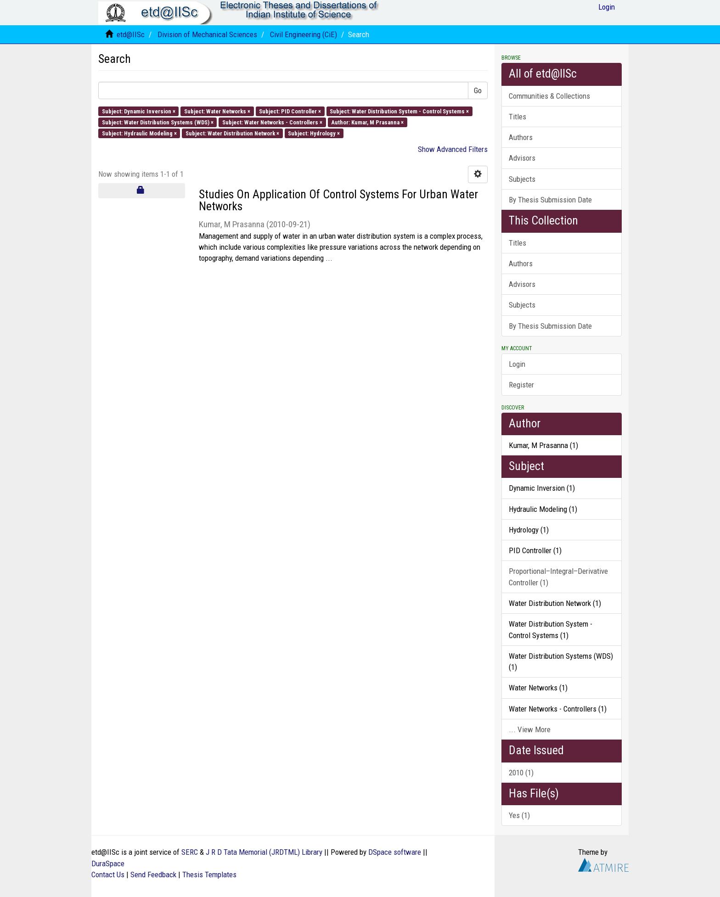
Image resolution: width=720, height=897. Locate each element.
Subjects (522, 179)
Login (517, 364)
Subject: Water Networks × (217, 110)
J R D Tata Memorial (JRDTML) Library (264, 852)
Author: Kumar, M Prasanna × (367, 121)
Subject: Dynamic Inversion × (138, 110)
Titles (517, 116)
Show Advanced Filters (453, 149)
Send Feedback (153, 874)
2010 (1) (521, 772)
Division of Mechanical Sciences (207, 34)
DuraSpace (107, 863)
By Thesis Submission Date (550, 199)
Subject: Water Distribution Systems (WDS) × (158, 121)
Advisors (522, 158)
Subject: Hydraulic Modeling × (139, 133)
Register (521, 384)
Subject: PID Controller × (290, 110)
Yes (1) (519, 815)
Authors (521, 137)
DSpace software (394, 852)
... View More (530, 729)
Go (478, 90)
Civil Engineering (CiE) (303, 34)
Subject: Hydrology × (314, 133)
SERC (189, 852)
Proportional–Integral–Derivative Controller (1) (558, 576)
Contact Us (107, 874)
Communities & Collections (549, 96)
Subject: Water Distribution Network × (232, 133)
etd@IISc (131, 34)
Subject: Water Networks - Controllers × (272, 121)
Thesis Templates (209, 874)
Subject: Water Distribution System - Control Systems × (399, 110)
